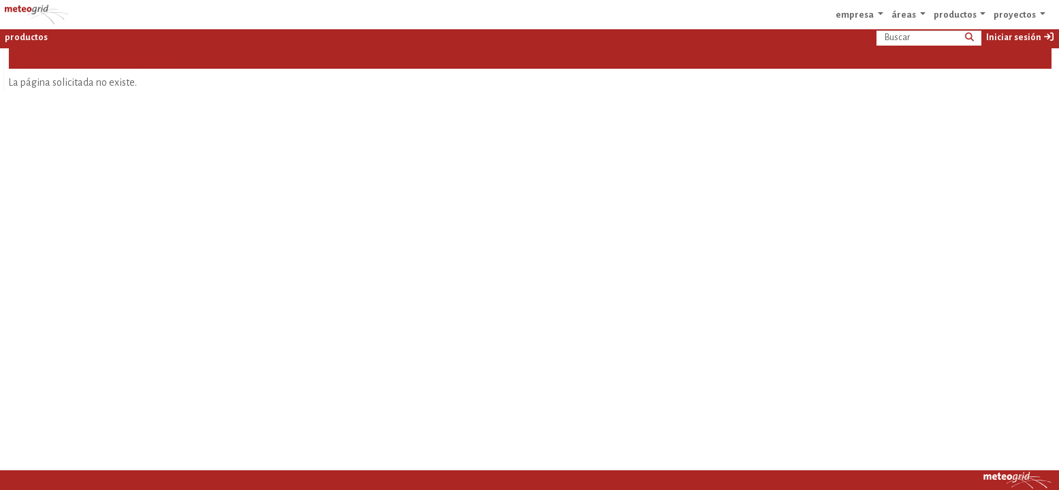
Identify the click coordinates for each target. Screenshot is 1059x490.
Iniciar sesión (1020, 37)
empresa (855, 15)
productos (956, 15)
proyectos (1015, 15)
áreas (904, 15)
